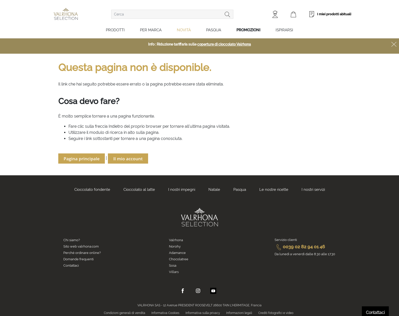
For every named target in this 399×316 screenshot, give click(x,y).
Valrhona (176, 240)
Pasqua (213, 30)
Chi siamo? (71, 240)
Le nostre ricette (273, 189)
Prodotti (115, 30)
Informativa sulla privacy (203, 313)
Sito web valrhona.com (81, 246)
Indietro (116, 126)
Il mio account (128, 159)
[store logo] (66, 13)
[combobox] (172, 14)
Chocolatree (178, 259)
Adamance (177, 253)
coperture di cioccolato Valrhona (224, 44)
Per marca (151, 30)
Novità (184, 30)
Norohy (175, 246)
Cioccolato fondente (92, 189)
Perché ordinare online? (82, 253)
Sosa (172, 265)
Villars (174, 272)
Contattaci (71, 265)
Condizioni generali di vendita (124, 313)
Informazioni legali (239, 313)
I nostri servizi (313, 189)
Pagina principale (81, 159)
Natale (214, 189)
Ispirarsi (284, 30)
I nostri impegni (181, 189)
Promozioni (248, 30)
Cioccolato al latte (139, 189)
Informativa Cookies (165, 313)
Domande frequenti (78, 259)
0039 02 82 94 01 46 (300, 246)
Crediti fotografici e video (275, 313)
